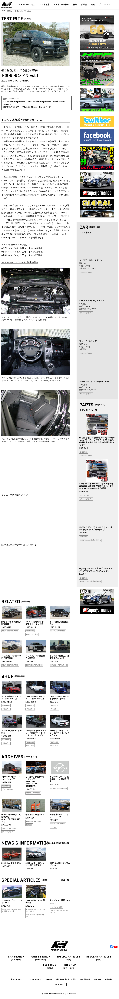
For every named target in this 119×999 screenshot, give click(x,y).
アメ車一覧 (85, 232)
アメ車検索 (44, 4)
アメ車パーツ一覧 (88, 410)
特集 (75, 4)
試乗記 (84, 4)
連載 (93, 4)
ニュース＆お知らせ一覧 (57, 843)
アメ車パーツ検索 (61, 4)
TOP (3, 11)
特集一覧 (64, 880)
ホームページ (45, 107)
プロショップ (104, 4)
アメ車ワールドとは (27, 4)
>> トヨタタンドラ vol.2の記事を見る (19, 262)
